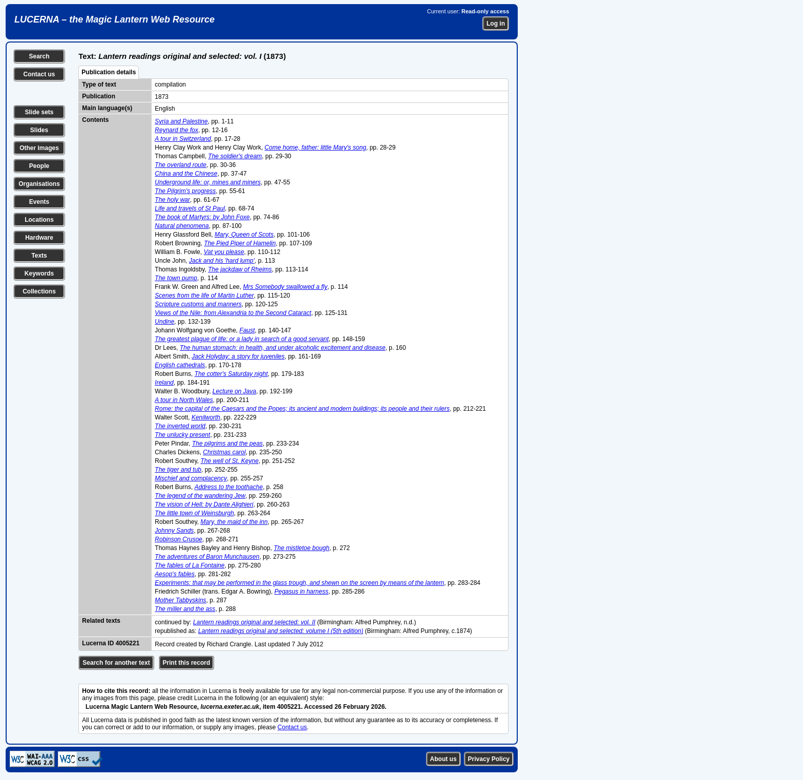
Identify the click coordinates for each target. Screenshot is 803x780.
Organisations (39, 183)
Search (39, 56)
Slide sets (39, 112)
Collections (39, 291)
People (39, 166)
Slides (39, 130)
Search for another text (116, 662)
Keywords (39, 273)
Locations (39, 219)
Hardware (39, 237)
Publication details (108, 72)
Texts (39, 255)
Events (39, 201)
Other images (39, 148)
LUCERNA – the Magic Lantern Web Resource (114, 19)
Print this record (186, 662)
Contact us (39, 74)
